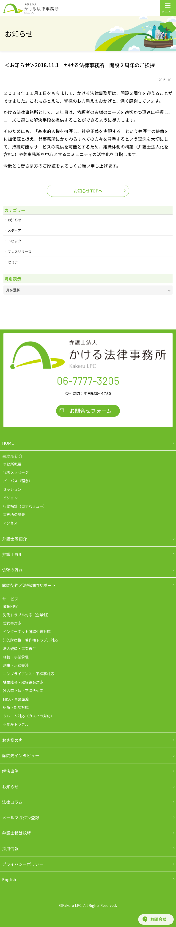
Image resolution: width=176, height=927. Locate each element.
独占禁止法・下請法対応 (23, 690)
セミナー (14, 262)
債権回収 (10, 606)
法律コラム (12, 802)
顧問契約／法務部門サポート (29, 585)
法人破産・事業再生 (19, 648)
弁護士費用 (12, 554)
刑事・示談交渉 (16, 665)
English (9, 879)
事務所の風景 (14, 514)
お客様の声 (12, 740)
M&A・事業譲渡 (16, 699)
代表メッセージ (16, 472)
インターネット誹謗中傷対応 (27, 631)
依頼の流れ (12, 570)
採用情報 (10, 848)
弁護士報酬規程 (16, 833)
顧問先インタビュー (20, 755)
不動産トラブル (16, 724)
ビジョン (10, 497)
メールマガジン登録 (20, 817)
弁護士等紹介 (14, 539)
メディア (14, 230)
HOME (8, 443)
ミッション (12, 489)
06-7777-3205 (88, 380)
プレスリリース (19, 251)
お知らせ (14, 219)
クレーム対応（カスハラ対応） (28, 716)
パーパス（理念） (17, 480)
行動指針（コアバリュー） (25, 506)
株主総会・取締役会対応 (23, 682)
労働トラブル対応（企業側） (27, 614)
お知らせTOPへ (88, 191)
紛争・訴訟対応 (16, 707)
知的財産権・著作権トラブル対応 (30, 640)
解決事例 (10, 771)
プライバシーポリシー (22, 864)
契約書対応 (12, 623)
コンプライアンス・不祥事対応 (28, 673)
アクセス (10, 523)
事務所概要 (12, 464)
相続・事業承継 (16, 657)
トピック (14, 241)
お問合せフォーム (91, 410)
